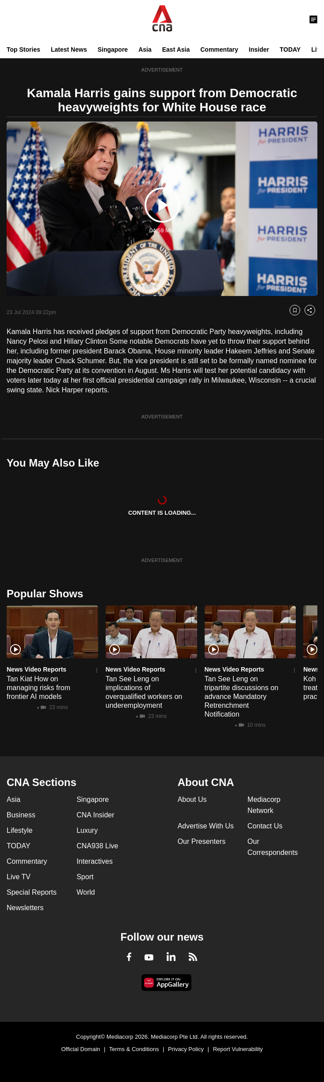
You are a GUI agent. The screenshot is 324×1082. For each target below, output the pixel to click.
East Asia (176, 49)
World (85, 892)
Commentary (219, 49)
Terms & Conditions (134, 1049)
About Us (192, 799)
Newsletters (25, 907)
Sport (84, 877)
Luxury (87, 830)
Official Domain (80, 1049)
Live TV (18, 877)
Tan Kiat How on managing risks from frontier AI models (38, 687)
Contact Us (265, 826)
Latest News (69, 49)
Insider (259, 49)
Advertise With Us (206, 826)
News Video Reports (36, 669)
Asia (145, 49)
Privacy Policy (186, 1049)
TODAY (290, 49)
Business (21, 815)
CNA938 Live (97, 846)
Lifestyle (20, 830)
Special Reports (32, 892)
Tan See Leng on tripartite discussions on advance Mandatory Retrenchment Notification (241, 696)
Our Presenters (201, 841)
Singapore (113, 49)
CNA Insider (95, 815)
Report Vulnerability (238, 1049)
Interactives (94, 861)
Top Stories (23, 49)
